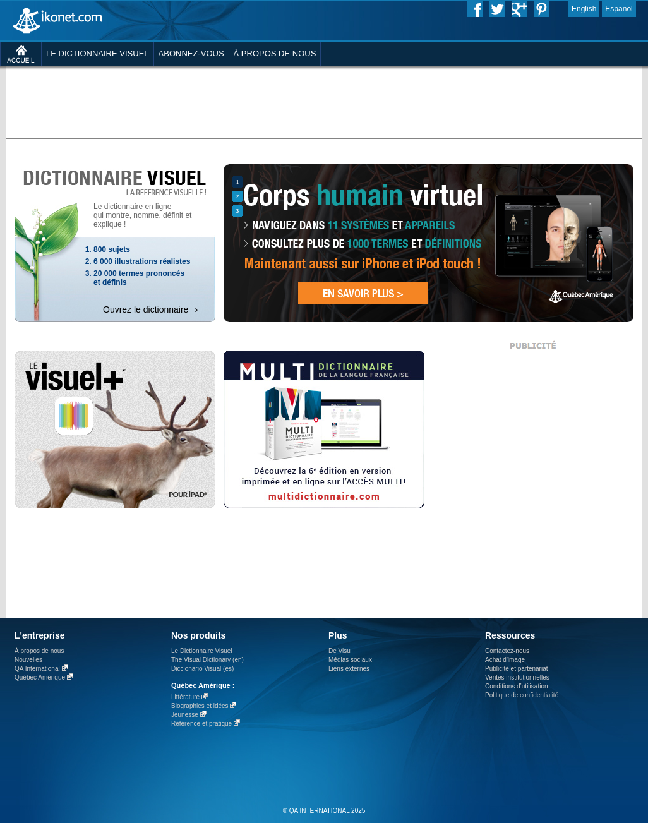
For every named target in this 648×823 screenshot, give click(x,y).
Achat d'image (505, 659)
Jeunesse (184, 714)
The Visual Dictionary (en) (207, 659)
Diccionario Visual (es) (202, 668)
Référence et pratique (201, 723)
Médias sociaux (350, 659)
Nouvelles (28, 659)
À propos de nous (39, 650)
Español (618, 8)
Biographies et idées (200, 705)
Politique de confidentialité (521, 695)
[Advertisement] (168, 92)
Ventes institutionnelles (517, 677)
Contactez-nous (507, 650)
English (584, 8)
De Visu (339, 650)
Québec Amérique (40, 677)
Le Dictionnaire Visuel (201, 650)
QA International (37, 668)
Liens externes (348, 668)
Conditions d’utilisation (516, 686)
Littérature (185, 697)
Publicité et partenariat (516, 668)
